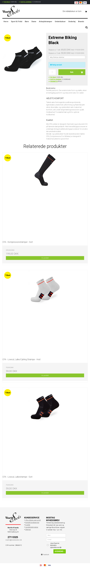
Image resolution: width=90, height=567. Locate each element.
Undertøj (71, 21)
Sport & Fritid (16, 21)
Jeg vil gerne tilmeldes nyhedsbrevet (58, 545)
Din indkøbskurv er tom (76, 11)
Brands (81, 21)
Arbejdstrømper (45, 21)
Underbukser (60, 21)
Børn (27, 21)
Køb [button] (77, 72)
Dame (34, 21)
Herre (6, 21)
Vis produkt (45, 258)
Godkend (60, 551)
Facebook (45, 554)
